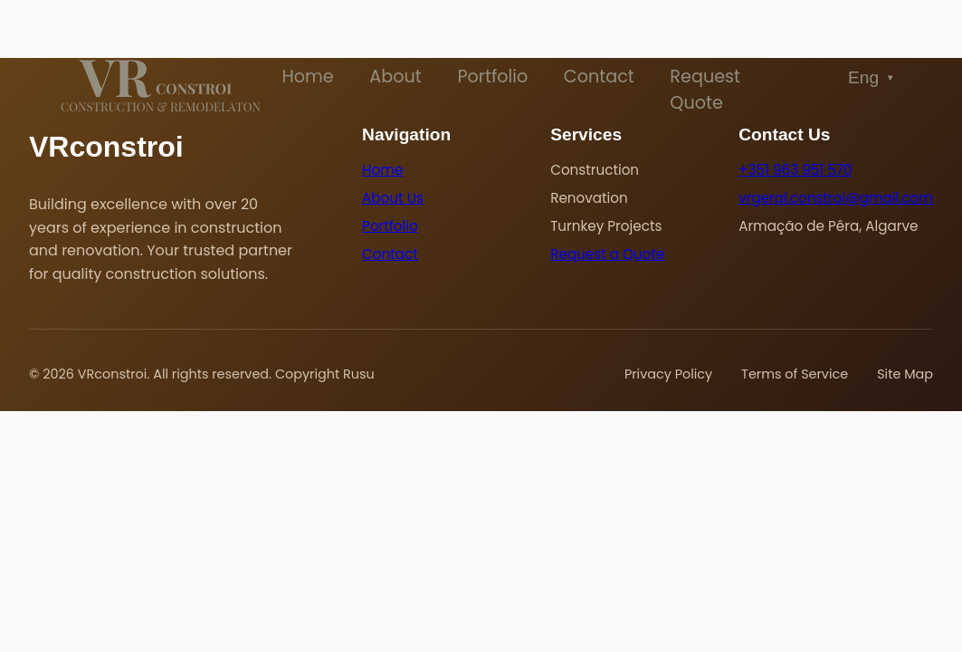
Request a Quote (607, 254)
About (395, 76)
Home (307, 76)
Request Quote (705, 89)
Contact (599, 76)
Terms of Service (794, 374)
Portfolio (492, 76)
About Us (393, 197)
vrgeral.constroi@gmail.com (835, 197)
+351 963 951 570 (795, 169)
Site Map (905, 374)
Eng (871, 77)
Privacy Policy (668, 374)
